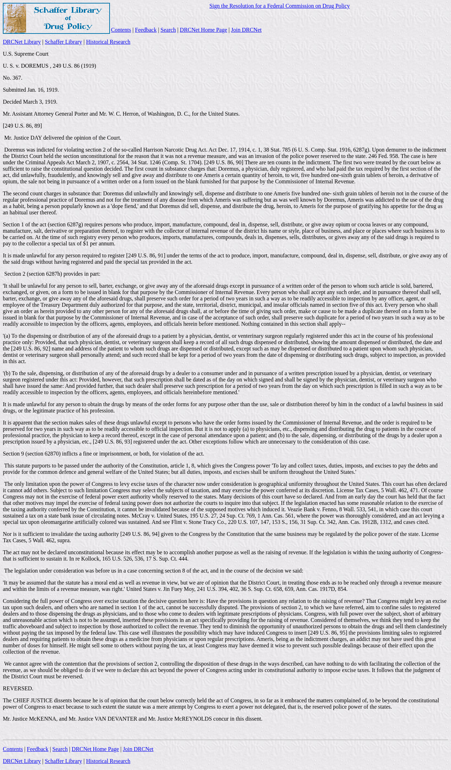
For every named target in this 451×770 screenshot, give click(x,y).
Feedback (145, 30)
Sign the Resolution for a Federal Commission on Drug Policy (279, 6)
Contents (121, 30)
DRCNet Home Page (203, 30)
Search (168, 30)
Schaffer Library (63, 42)
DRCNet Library (22, 42)
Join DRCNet (246, 30)
